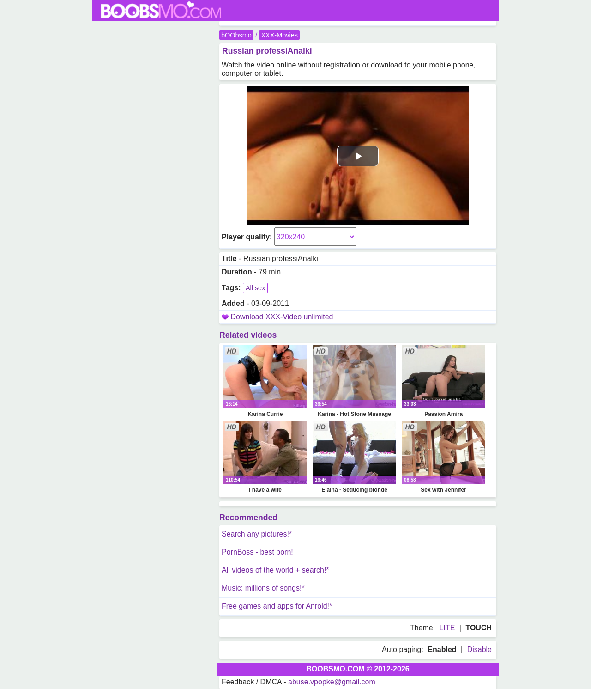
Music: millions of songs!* (263, 588)
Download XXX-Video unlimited (281, 317)
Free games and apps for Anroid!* (277, 606)
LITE (447, 628)
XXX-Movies (279, 35)
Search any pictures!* (257, 534)
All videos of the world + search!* (275, 570)
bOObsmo (236, 35)
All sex (255, 288)
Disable (479, 649)
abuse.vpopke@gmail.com (331, 682)
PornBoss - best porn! (257, 552)
